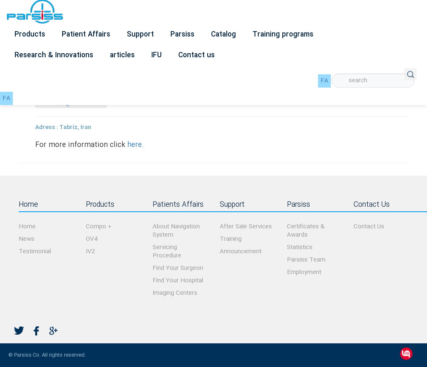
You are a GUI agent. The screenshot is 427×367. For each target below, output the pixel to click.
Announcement (241, 252)
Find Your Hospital (178, 281)
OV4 (91, 239)
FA (324, 81)
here (134, 145)
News (26, 239)
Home (27, 227)
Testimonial (35, 252)
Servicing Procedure (167, 251)
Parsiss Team (306, 260)
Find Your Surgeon (178, 268)
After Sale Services (246, 227)
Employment (304, 272)
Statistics (300, 247)
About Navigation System (176, 231)
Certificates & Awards (306, 231)
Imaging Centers (175, 293)
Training (231, 239)
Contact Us (369, 227)
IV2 (90, 252)
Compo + (99, 227)
